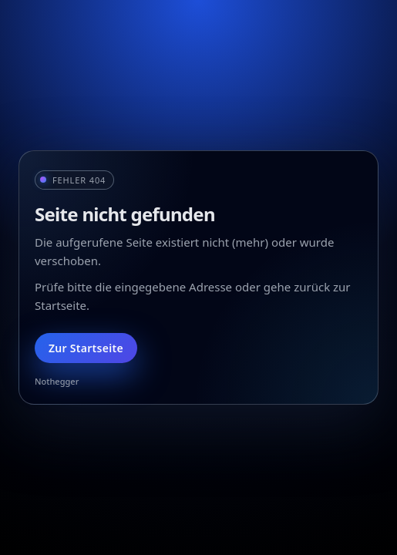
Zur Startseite (86, 348)
